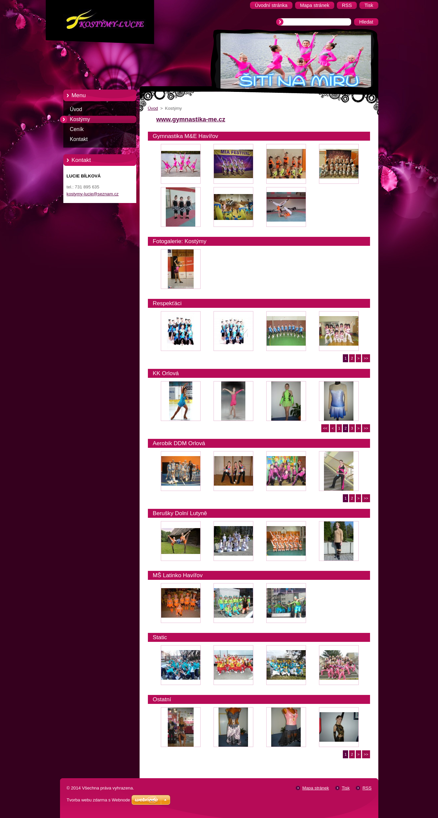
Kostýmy (80, 119)
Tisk (346, 787)
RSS (366, 787)
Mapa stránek (315, 787)
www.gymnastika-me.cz (190, 119)
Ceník (77, 129)
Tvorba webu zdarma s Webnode (98, 799)
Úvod (76, 109)
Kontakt (79, 139)
